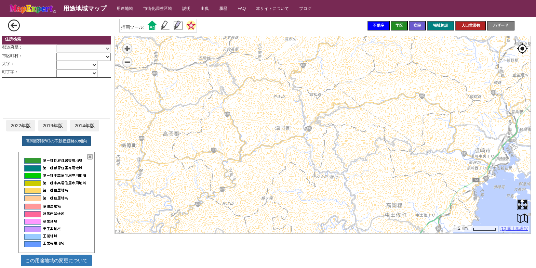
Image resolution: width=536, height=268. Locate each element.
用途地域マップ (84, 8)
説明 (186, 8)
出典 (205, 8)
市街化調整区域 (157, 8)
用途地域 (125, 8)
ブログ (305, 8)
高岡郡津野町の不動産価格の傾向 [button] (56, 141)
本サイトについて (272, 8)
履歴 (223, 8)
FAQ (242, 8)
